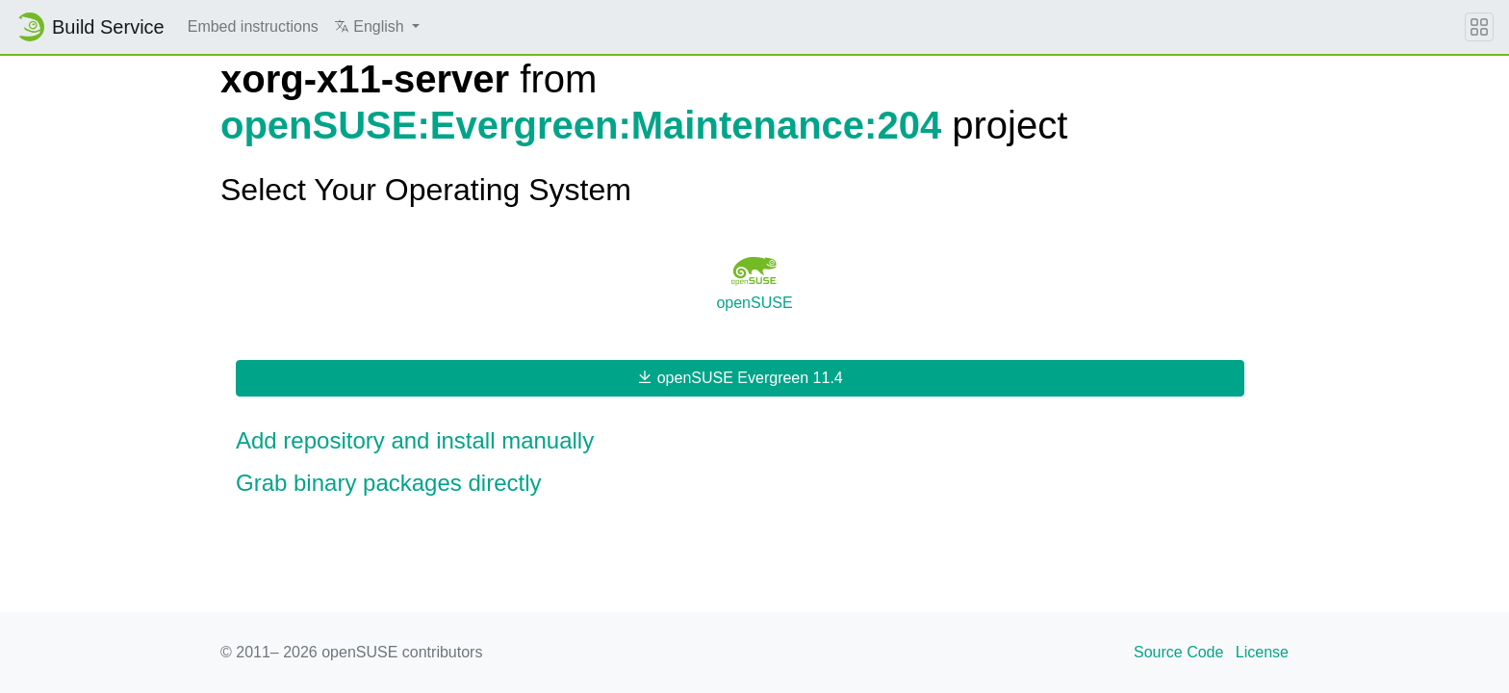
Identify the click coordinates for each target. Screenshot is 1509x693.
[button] (376, 27)
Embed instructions (253, 26)
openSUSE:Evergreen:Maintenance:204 (580, 125)
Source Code (1178, 652)
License (1262, 652)
